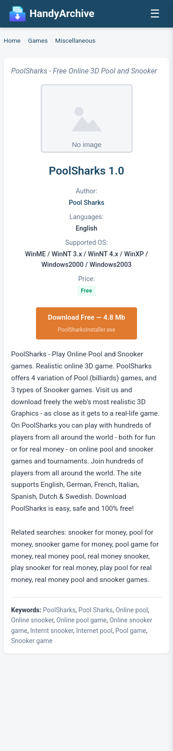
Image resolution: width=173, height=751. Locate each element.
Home (12, 40)
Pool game (130, 630)
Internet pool (94, 630)
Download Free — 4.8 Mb (86, 323)
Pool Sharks (86, 203)
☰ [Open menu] (155, 13)
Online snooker (32, 620)
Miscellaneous (75, 40)
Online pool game (81, 620)
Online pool (132, 610)
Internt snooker (51, 630)
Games (38, 40)
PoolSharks (59, 610)
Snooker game (32, 640)
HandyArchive (52, 14)
